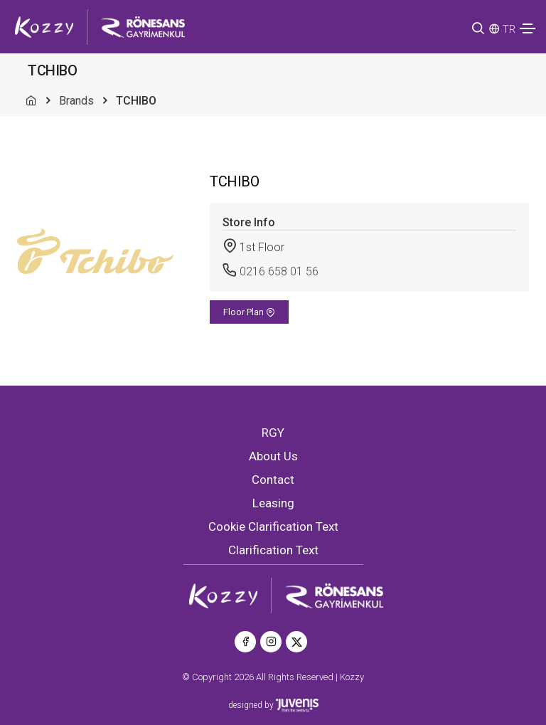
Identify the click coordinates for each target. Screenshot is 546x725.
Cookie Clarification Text (273, 526)
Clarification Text (273, 550)
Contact (273, 479)
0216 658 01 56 (279, 271)
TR (509, 29)
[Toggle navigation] (527, 28)
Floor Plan (249, 312)
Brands (76, 100)
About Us (273, 456)
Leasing (273, 503)
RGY (273, 432)
